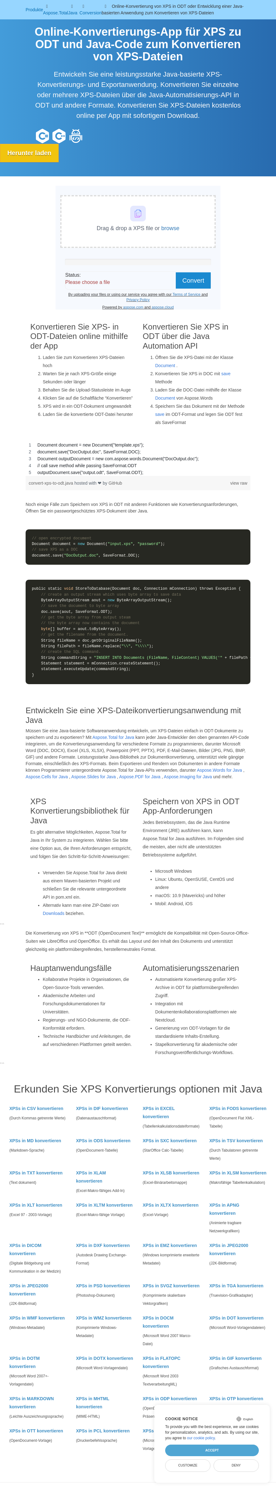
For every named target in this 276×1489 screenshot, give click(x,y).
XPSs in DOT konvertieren (236, 1317)
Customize (188, 1465)
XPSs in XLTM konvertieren (104, 1205)
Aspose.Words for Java (219, 769)
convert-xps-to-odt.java (51, 482)
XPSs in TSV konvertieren (236, 1140)
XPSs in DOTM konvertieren (24, 1362)
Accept (212, 1450)
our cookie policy (201, 1438)
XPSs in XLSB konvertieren (171, 1172)
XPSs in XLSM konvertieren (238, 1172)
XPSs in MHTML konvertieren (92, 1402)
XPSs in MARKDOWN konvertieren (31, 1402)
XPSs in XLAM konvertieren (91, 1177)
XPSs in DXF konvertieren (103, 1245)
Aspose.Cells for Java (47, 776)
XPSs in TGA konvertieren (236, 1285)
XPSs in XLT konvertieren (35, 1205)
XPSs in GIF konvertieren (235, 1358)
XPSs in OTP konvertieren (236, 1398)
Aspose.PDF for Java (139, 776)
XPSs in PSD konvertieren (103, 1285)
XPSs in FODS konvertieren (238, 1108)
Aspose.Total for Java (113, 736)
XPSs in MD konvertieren (35, 1140)
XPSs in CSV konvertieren (36, 1108)
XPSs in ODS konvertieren (103, 1140)
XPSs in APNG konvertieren (224, 1209)
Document (165, 365)
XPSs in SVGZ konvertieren (171, 1285)
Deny (236, 1465)
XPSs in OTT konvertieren (36, 1430)
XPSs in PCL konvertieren (103, 1430)
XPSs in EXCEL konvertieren (159, 1112)
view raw (238, 482)
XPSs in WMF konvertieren (37, 1317)
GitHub (115, 482)
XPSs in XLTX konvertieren (171, 1205)
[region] (138, 458)
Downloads (53, 913)
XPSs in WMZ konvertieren (103, 1317)
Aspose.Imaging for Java (188, 776)
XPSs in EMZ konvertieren (170, 1245)
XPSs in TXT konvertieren (35, 1172)
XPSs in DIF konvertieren (102, 1108)
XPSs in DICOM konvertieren (25, 1249)
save (226, 373)
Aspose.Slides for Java (93, 776)
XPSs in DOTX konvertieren (104, 1358)
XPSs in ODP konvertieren (170, 1398)
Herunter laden (30, 152)
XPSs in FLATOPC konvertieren (161, 1362)
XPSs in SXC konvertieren (170, 1140)
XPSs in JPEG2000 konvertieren (229, 1249)
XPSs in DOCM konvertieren (158, 1322)
